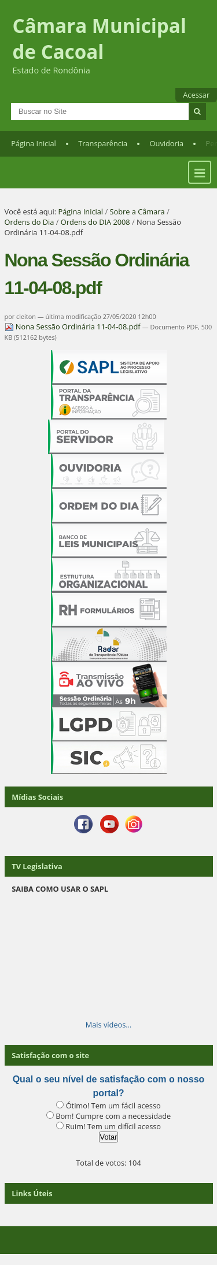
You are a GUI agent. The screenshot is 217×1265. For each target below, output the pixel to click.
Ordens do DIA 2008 (95, 222)
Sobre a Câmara (136, 211)
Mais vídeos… (109, 1024)
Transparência (102, 143)
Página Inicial (33, 143)
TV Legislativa (37, 866)
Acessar (196, 95)
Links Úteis (32, 1193)
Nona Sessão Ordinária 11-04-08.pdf (73, 326)
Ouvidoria (167, 143)
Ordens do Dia (29, 222)
